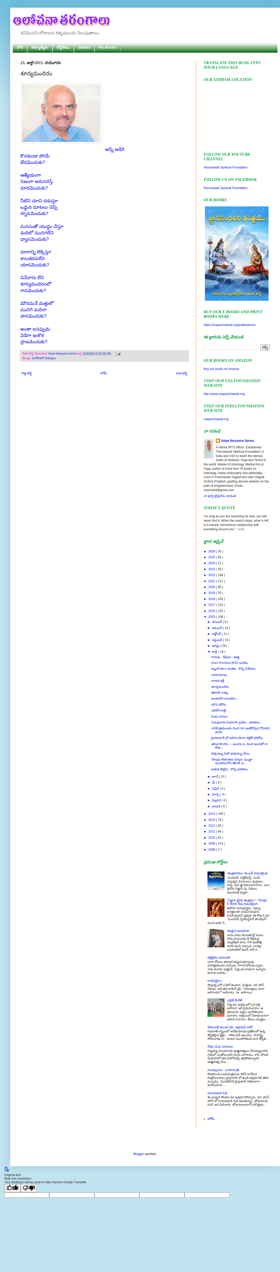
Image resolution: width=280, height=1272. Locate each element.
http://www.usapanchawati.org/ (224, 394)
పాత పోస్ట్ (181, 373)
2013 (212, 820)
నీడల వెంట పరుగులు (220, 1046)
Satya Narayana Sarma (62, 353)
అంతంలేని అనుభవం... (225, 698)
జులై (215, 651)
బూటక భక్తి (217, 680)
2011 (212, 831)
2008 (212, 849)
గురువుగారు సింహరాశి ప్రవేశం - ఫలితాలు (235, 722)
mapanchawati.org (216, 419)
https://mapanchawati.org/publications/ (230, 325)
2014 (212, 814)
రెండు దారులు (219, 716)
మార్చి (216, 794)
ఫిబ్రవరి (216, 800)
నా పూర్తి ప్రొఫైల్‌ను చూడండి (220, 496)
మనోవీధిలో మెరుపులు (44, 358)
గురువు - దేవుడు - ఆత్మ (225, 657)
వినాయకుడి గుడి (217, 1093)
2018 (212, 599)
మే (214, 782)
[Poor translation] (29, 1188)
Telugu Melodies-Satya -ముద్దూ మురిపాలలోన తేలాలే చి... (232, 761)
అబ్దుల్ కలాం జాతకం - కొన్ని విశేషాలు (233, 668)
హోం (20, 47)
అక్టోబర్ (217, 634)
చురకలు (84, 47)
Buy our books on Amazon (221, 369)
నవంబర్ (217, 628)
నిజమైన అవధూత (238, 931)
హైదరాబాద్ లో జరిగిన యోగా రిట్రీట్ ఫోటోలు (237, 738)
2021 (212, 581)
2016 (212, 611)
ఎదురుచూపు (219, 675)
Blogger (138, 1154)
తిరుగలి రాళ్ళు (219, 692)
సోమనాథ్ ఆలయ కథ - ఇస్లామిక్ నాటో (230, 1027)
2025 (212, 557)
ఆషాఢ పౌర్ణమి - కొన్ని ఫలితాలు (229, 769)
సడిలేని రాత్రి (218, 710)
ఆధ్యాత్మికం (39, 47)
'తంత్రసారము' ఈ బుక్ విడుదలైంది (247, 873)
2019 (212, 593)
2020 (212, 587)
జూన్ (215, 776)
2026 (212, 551)
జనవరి (216, 806)
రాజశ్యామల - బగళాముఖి (223, 1070)
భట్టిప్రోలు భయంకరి (218, 957)
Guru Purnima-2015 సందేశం (229, 663)
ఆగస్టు (216, 646)
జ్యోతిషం (63, 47)
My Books (108, 47)
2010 (212, 837)
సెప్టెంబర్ (217, 640)
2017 (212, 605)
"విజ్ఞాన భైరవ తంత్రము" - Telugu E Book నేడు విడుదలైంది (247, 902)
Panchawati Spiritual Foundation (225, 167)
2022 (212, 575)
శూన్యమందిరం (220, 687)
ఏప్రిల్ (216, 788)
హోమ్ (103, 373)
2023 (212, 569)
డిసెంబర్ (217, 622)
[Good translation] (12, 1188)
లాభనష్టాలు (214, 980)
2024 (212, 563)
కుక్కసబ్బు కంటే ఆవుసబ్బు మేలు (230, 753)
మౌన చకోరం (218, 704)
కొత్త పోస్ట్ (27, 373)
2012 (212, 825)
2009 (212, 843)
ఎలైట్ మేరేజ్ (234, 1000)
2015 (212, 617)
